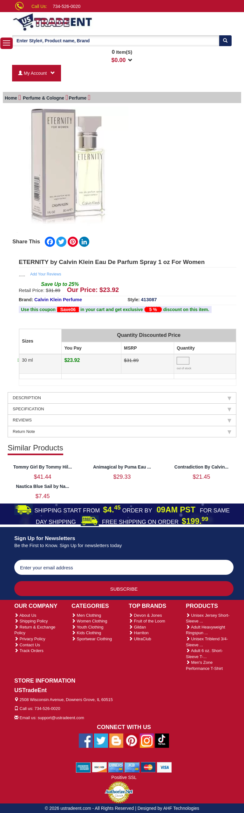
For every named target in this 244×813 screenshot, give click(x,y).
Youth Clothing (87, 626)
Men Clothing (86, 614)
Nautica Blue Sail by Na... (42, 485)
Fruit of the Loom (147, 620)
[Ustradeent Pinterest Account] (132, 739)
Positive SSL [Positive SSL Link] (123, 776)
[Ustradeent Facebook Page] (86, 739)
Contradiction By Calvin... (201, 466)
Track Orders (29, 649)
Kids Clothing (86, 631)
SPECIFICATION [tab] (122, 408)
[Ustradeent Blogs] (116, 739)
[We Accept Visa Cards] (164, 766)
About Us (25, 614)
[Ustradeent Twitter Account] (101, 739)
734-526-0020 (66, 6)
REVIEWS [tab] (122, 419)
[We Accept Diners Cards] (115, 766)
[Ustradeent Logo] (74, 21)
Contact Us (27, 644)
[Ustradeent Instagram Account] (147, 739)
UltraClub (140, 638)
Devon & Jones (145, 614)
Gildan (137, 626)
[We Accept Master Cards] (148, 766)
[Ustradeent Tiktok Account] (162, 739)
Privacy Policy (29, 638)
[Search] (225, 40)
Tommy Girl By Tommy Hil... (42, 466)
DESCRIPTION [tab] (122, 397)
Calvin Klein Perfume (58, 298)
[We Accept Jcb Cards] (132, 766)
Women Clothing (89, 620)
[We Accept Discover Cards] (99, 766)
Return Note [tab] (122, 430)
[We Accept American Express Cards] (83, 766)
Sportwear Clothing (91, 638)
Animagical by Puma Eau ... (122, 466)
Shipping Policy (31, 620)
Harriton (139, 631)
